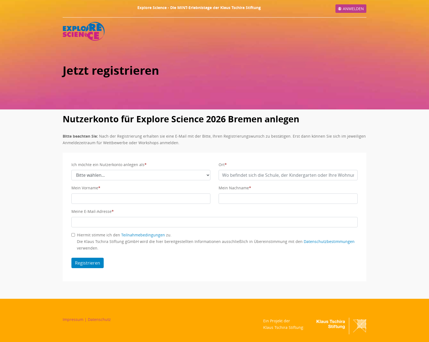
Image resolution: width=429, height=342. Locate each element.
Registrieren (87, 263)
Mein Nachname (234, 187)
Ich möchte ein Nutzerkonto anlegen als (107, 164)
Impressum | (75, 319)
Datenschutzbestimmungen (329, 241)
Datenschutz (99, 319)
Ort (222, 164)
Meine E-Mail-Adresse (91, 211)
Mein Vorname (84, 187)
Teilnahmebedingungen (143, 234)
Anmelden (351, 8)
